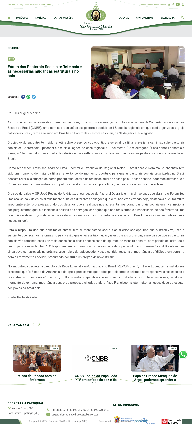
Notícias (40, 17)
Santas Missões (63, 17)
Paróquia (22, 17)
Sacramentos (144, 17)
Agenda (124, 17)
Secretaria (167, 17)
